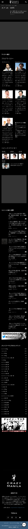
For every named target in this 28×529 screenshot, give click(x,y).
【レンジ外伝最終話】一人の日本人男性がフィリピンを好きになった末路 (17, 256)
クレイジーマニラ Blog (14, 523)
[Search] (26, 2)
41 (25, 242)
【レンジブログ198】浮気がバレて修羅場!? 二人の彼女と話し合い (17, 233)
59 (25, 228)
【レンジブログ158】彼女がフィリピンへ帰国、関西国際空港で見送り (17, 295)
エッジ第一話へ (5, 142)
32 (25, 298)
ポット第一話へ (5, 113)
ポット (10, 218)
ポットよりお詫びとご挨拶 (16, 301)
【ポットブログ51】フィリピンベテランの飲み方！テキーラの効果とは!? (17, 325)
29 (25, 312)
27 (25, 328)
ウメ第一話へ (18, 113)
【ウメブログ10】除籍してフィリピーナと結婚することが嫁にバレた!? (17, 279)
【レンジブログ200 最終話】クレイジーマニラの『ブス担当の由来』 (17, 264)
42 (25, 236)
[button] (2, 2)
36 (25, 267)
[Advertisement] (14, 36)
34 (25, 283)
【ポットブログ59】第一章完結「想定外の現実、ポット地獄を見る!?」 (17, 215)
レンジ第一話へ (18, 85)
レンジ (10, 236)
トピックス (6, 523)
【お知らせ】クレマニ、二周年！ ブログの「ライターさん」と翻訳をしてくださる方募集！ (20, 134)
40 (25, 259)
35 (25, 274)
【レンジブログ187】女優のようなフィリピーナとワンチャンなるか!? (17, 248)
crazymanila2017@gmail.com (17, 507)
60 (25, 218)
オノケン (10, 228)
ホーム (2, 5)
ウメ (9, 283)
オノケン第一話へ (6, 85)
